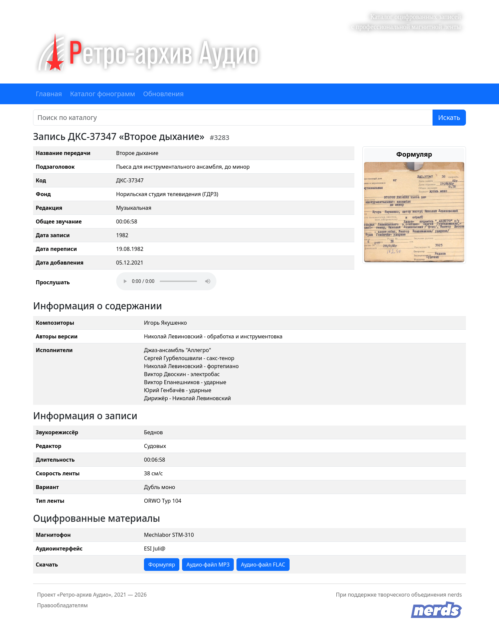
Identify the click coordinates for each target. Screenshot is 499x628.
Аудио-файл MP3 (207, 564)
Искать (449, 117)
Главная (49, 93)
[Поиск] (233, 118)
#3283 (219, 137)
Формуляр (161, 564)
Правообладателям (62, 605)
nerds (455, 594)
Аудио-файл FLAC (263, 564)
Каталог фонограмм (102, 93)
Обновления (163, 93)
